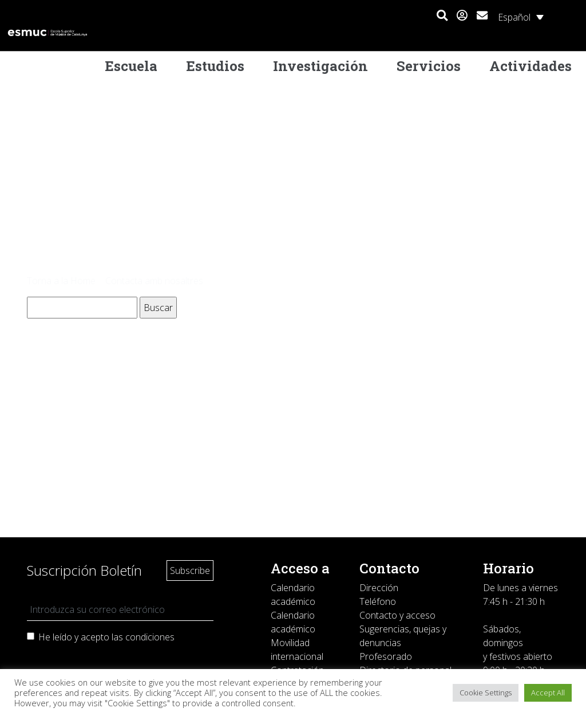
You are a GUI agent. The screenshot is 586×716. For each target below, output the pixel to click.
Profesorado (385, 656)
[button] (442, 16)
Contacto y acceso (397, 615)
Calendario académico (293, 594)
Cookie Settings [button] (486, 692)
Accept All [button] (548, 692)
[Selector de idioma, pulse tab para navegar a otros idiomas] (520, 17)
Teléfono (377, 601)
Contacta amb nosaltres (154, 280)
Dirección (378, 587)
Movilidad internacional (297, 649)
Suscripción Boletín (84, 570)
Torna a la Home (61, 280)
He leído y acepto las (106, 637)
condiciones (150, 637)
